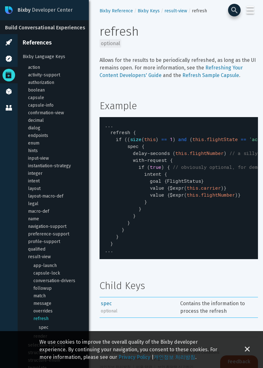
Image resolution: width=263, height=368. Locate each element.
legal (33, 203)
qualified (36, 249)
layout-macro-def (45, 196)
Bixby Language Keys (44, 56)
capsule (36, 97)
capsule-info (41, 105)
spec (44, 327)
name (33, 219)
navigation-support (47, 226)
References (37, 42)
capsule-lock (46, 273)
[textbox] (179, 182)
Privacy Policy (134, 357)
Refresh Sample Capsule (210, 75)
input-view (38, 158)
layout (34, 188)
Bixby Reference (116, 11)
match (39, 296)
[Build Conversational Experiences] (47, 27)
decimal (36, 120)
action (34, 67)
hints (33, 150)
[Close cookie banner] (247, 349)
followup (42, 288)
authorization (41, 82)
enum (33, 143)
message (42, 303)
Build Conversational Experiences (45, 28)
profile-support (44, 241)
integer (35, 173)
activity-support (44, 75)
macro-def (38, 211)
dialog (34, 128)
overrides (43, 311)
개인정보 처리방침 (174, 357)
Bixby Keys (149, 11)
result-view (39, 256)
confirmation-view (46, 113)
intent (34, 181)
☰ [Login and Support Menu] (250, 10)
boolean (36, 90)
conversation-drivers (54, 280)
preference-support (48, 234)
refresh (41, 318)
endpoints (38, 135)
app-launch (45, 265)
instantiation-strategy (49, 166)
